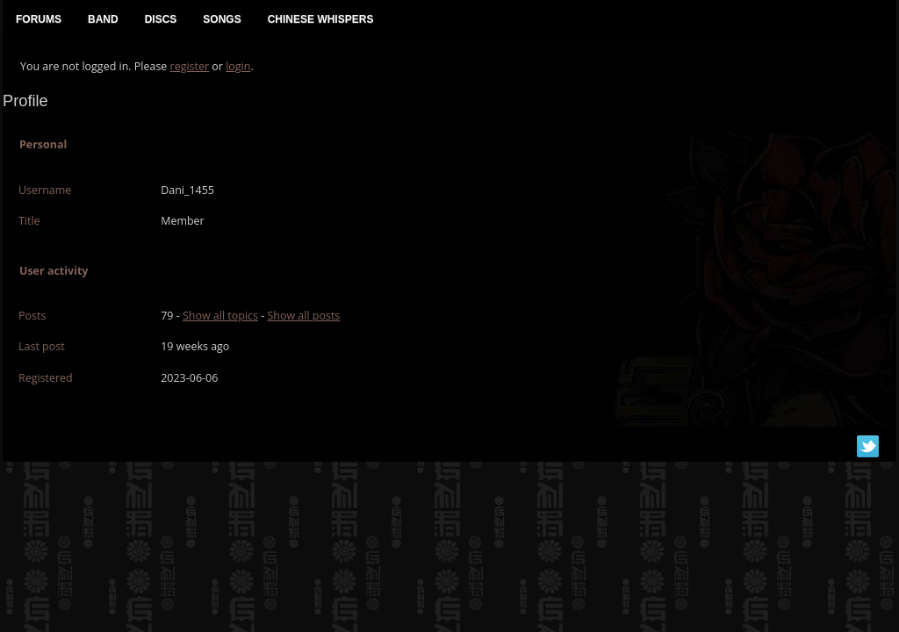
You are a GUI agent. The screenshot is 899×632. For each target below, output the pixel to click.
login (238, 66)
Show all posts (303, 315)
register (190, 66)
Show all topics (220, 315)
